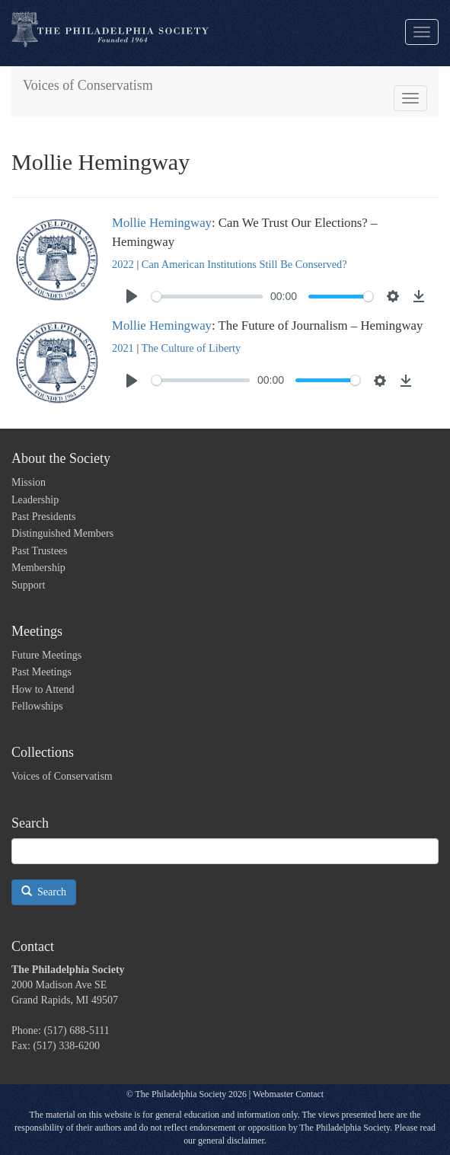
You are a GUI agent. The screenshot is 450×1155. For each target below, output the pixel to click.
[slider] (207, 296)
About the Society (60, 458)
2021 (123, 348)
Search (43, 891)
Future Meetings (46, 655)
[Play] (132, 296)
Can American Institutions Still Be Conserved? (244, 264)
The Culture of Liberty (191, 348)
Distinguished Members (62, 533)
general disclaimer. (232, 1140)
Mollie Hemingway (162, 222)
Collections (42, 752)
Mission (28, 482)
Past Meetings (41, 672)
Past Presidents (43, 516)
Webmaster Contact (288, 1094)
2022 (123, 264)
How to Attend (42, 689)
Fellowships (37, 706)
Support (28, 585)
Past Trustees (39, 551)
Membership (38, 567)
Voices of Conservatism (88, 85)
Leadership (35, 500)
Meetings (36, 631)
